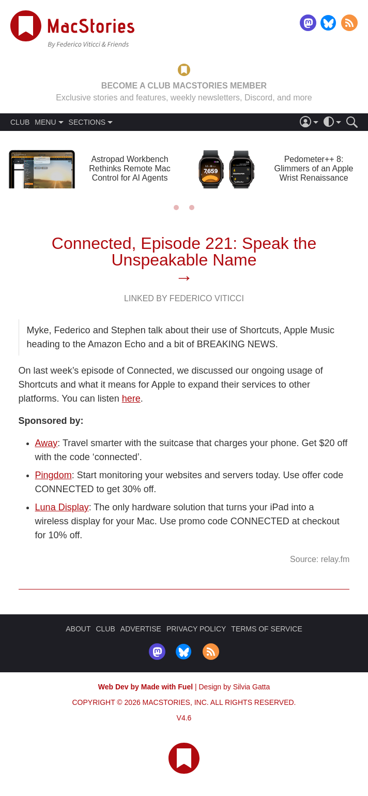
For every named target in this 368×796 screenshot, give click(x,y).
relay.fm (335, 559)
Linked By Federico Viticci (184, 298)
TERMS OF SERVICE (266, 629)
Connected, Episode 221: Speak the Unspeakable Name (184, 251)
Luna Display (62, 507)
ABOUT (78, 629)
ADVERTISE (140, 629)
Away (46, 443)
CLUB (19, 122)
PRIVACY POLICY (196, 629)
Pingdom (53, 475)
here (131, 398)
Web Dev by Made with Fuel (145, 687)
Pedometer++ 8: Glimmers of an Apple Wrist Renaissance (314, 168)
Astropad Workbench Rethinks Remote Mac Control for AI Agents (129, 168)
